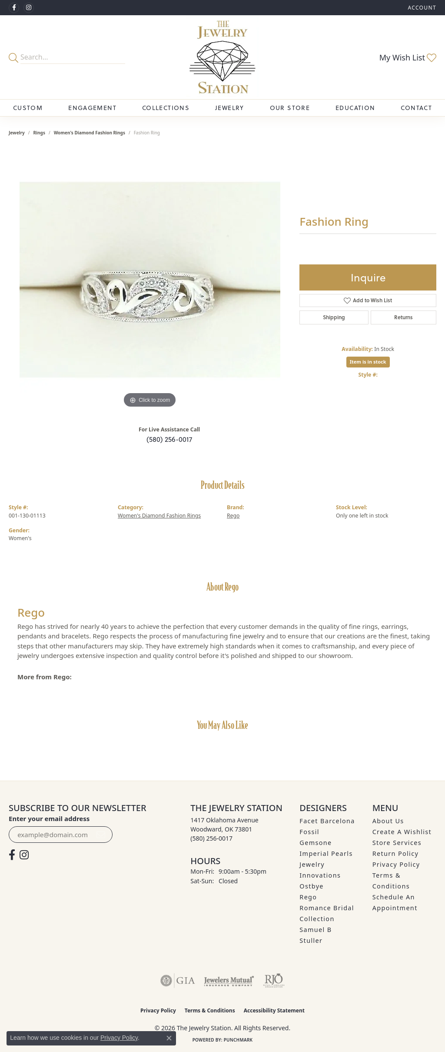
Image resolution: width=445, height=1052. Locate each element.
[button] (421, 7)
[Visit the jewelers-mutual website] (229, 981)
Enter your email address (49, 818)
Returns (403, 317)
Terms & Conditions (210, 1010)
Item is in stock (368, 361)
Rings (39, 133)
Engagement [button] (92, 107)
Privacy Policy (396, 864)
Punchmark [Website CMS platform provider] (238, 1040)
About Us (388, 821)
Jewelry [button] (229, 107)
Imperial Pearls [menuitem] (325, 853)
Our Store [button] (290, 107)
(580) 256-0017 (169, 439)
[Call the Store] (211, 838)
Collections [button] (165, 107)
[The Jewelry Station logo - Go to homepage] (222, 57)
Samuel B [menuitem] (315, 929)
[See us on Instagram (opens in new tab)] (28, 8)
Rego (233, 515)
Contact (416, 107)
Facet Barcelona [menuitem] (327, 821)
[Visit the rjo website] (274, 981)
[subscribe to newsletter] (101, 834)
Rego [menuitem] (308, 897)
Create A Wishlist (402, 832)
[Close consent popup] (169, 1038)
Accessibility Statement (274, 1010)
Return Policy (395, 853)
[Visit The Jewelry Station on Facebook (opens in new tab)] (14, 8)
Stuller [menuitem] (310, 940)
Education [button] (355, 107)
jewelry (17, 133)
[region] (150, 279)
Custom (28, 107)
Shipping (334, 317)
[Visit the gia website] (177, 981)
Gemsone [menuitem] (315, 842)
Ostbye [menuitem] (311, 886)
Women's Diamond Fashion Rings (89, 133)
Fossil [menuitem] (309, 832)
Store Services (397, 842)
